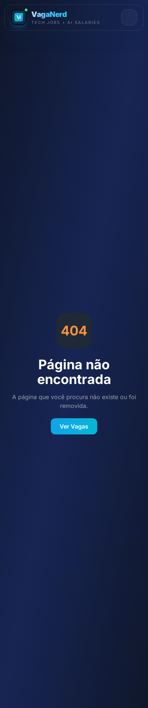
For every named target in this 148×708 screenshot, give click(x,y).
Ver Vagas (74, 426)
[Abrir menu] (129, 17)
